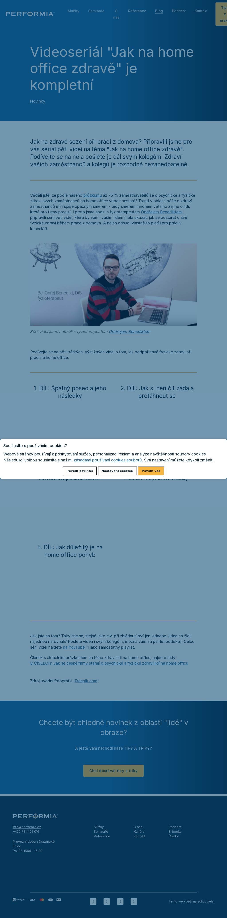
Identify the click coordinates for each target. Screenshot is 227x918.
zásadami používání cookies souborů (108, 460)
